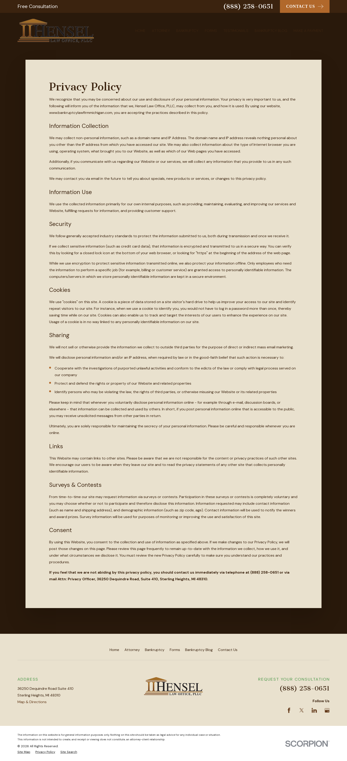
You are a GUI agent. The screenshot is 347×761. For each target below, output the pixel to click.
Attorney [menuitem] (161, 30)
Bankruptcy (154, 649)
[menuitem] (23, 752)
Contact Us (227, 649)
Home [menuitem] (140, 30)
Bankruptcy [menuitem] (187, 30)
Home (114, 649)
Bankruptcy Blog (199, 649)
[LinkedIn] (314, 710)
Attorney (132, 649)
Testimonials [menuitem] (235, 30)
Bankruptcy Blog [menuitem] (271, 30)
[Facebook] (289, 710)
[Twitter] (301, 710)
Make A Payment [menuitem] (308, 30)
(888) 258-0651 (248, 6)
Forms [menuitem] (211, 30)
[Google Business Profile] (327, 710)
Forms (175, 649)
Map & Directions (32, 701)
